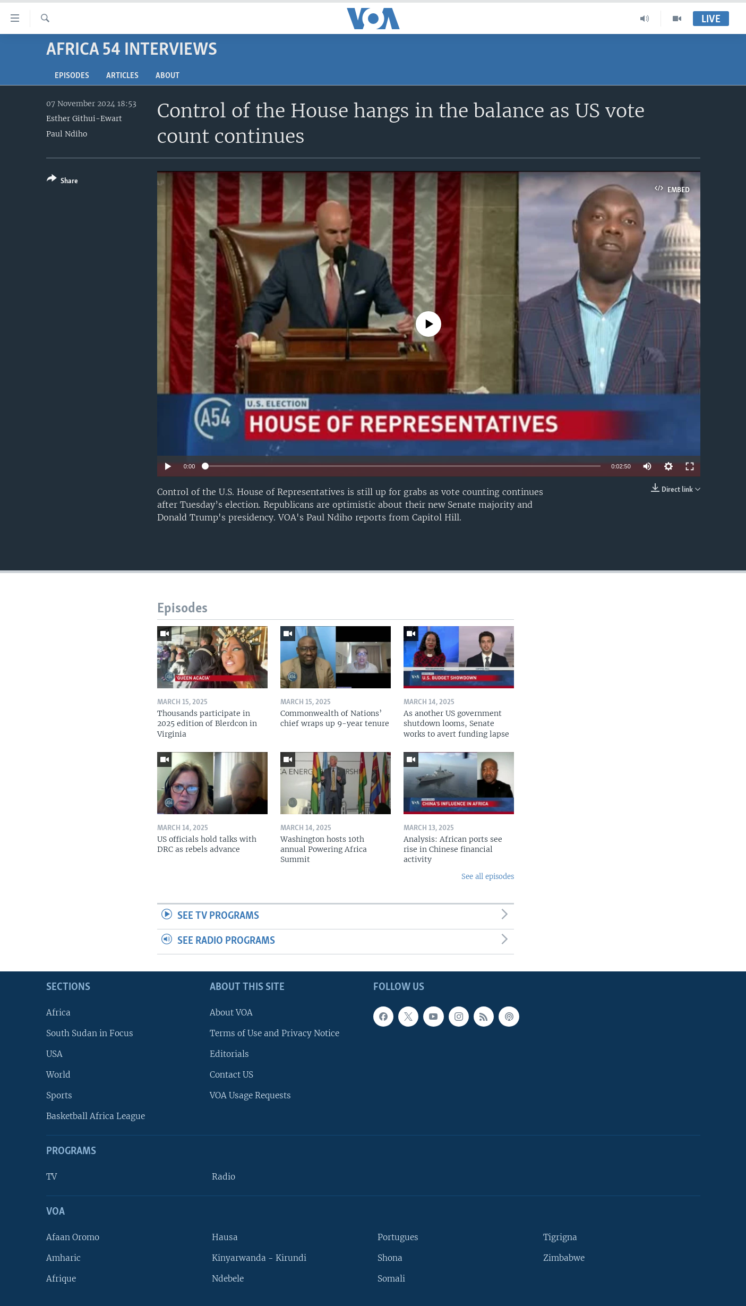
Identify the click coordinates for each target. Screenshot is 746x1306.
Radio (223, 1177)
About (167, 76)
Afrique (61, 1279)
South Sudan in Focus (89, 1033)
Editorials (229, 1054)
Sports (59, 1095)
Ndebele (228, 1279)
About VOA (231, 1012)
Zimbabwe (564, 1258)
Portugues (398, 1237)
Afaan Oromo (72, 1237)
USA (54, 1054)
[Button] (62, 182)
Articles (122, 76)
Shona (390, 1258)
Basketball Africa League (95, 1116)
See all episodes (487, 876)
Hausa (225, 1237)
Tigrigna (560, 1237)
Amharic (63, 1258)
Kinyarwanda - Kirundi (259, 1258)
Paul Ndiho (66, 134)
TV (51, 1177)
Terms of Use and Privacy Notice (274, 1033)
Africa (58, 1012)
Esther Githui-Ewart (84, 118)
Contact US (231, 1075)
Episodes (72, 76)
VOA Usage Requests (250, 1095)
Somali (391, 1279)
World (58, 1075)
